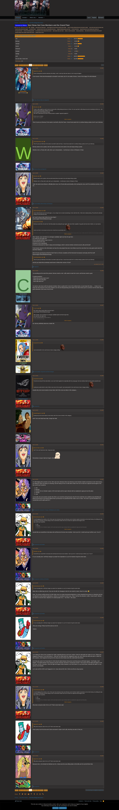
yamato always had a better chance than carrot (24, 32)
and (40, 169)
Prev (17, 65)
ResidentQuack (23, 502)
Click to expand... (68, 119)
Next (46, 65)
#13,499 (101, 721)
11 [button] (69, 41)
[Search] (101, 17)
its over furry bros (75, 29)
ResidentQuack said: (38, 516)
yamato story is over (40, 32)
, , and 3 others (46, 510)
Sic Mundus (23, 640)
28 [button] (69, 43)
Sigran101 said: (37, 71)
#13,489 (101, 375)
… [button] (21, 65)
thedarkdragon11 (23, 399)
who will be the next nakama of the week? (93, 30)
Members (40, 17)
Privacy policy (96, 801)
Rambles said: (37, 551)
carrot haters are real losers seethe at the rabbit (56, 27)
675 (30, 65)
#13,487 (101, 305)
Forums (18, 17)
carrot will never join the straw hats (96, 27)
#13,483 (101, 138)
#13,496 (101, 617)
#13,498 (101, 686)
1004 (42, 65)
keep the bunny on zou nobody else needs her (89, 29)
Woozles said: (37, 107)
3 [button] (70, 51)
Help (101, 801)
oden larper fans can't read (58, 30)
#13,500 (101, 755)
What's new (33, 17)
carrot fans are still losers (41, 27)
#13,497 (101, 652)
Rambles (23, 537)
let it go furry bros (18, 30)
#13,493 (101, 513)
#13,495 (101, 583)
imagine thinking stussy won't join (63, 29)
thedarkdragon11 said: (38, 413)
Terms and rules (87, 801)
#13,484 (101, 173)
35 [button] (69, 38)
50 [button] (69, 56)
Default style (18, 801)
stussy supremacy (80, 30)
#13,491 (101, 444)
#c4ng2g (32, 27)
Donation (24, 17)
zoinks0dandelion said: (39, 141)
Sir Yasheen (23, 779)
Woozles (23, 161)
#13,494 (101, 548)
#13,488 (101, 339)
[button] (28, 17)
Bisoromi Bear (23, 433)
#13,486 (101, 270)
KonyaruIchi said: (37, 221)
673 (24, 65)
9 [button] (70, 46)
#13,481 (101, 68)
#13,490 (101, 410)
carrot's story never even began (21, 29)
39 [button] (69, 58)
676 (33, 65)
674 (27, 65)
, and (41, 100)
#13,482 (101, 104)
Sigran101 (23, 196)
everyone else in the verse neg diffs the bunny (46, 29)
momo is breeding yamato (29, 30)
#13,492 (101, 479)
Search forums (24, 20)
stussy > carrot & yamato (70, 30)
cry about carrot (32, 29)
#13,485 (101, 207)
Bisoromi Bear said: (38, 447)
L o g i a (23, 231)
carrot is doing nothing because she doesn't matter (78, 27)
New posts (17, 20)
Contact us (81, 801)
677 (36, 65)
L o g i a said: (36, 308)
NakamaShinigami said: (39, 210)
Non (23, 127)
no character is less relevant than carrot (43, 30)
